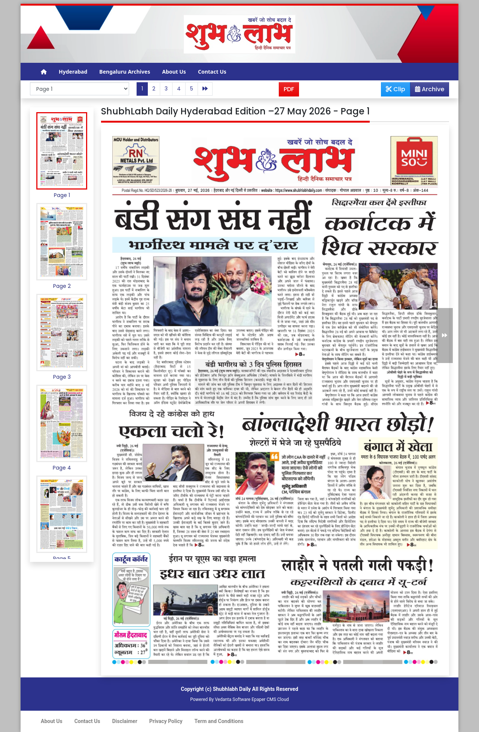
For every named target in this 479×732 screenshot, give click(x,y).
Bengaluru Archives (124, 71)
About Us (174, 71)
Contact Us (212, 71)
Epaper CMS (263, 699)
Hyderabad (73, 71)
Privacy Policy (166, 721)
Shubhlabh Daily (232, 689)
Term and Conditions (219, 721)
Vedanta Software (232, 699)
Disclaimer (124, 721)
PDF (289, 89)
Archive (427, 90)
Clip (395, 89)
